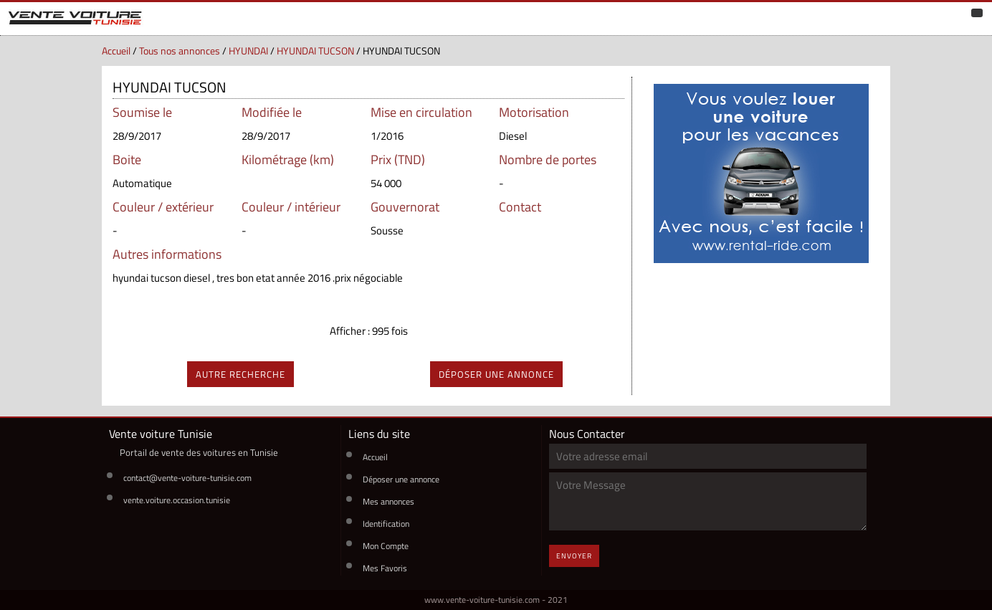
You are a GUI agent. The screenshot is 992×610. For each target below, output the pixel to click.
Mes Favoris (385, 568)
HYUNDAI (248, 51)
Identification (386, 523)
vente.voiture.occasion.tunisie (176, 500)
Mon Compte (386, 546)
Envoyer (574, 556)
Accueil (116, 51)
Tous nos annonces (179, 51)
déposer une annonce (496, 374)
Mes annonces (388, 501)
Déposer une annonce (401, 479)
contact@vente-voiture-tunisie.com (187, 478)
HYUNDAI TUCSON (315, 51)
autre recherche (240, 374)
